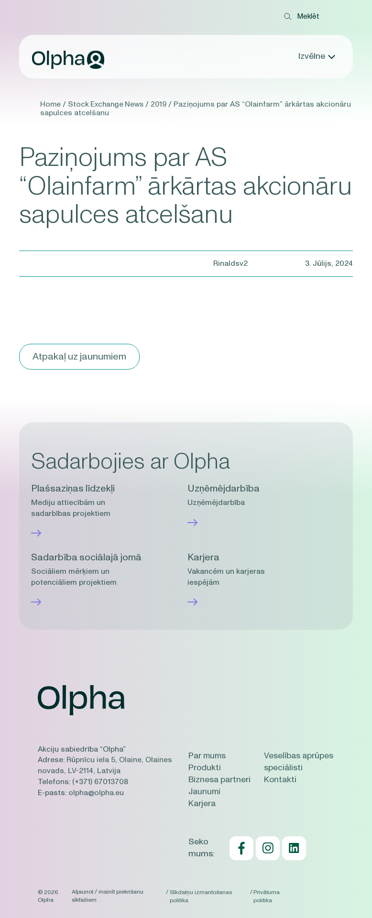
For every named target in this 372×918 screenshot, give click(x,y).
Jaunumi (204, 791)
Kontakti (280, 780)
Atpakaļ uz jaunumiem (81, 356)
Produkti (204, 768)
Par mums (208, 756)
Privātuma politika (268, 896)
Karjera (202, 803)
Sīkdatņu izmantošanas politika (201, 896)
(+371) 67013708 (100, 781)
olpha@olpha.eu (96, 792)
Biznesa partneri (219, 780)
